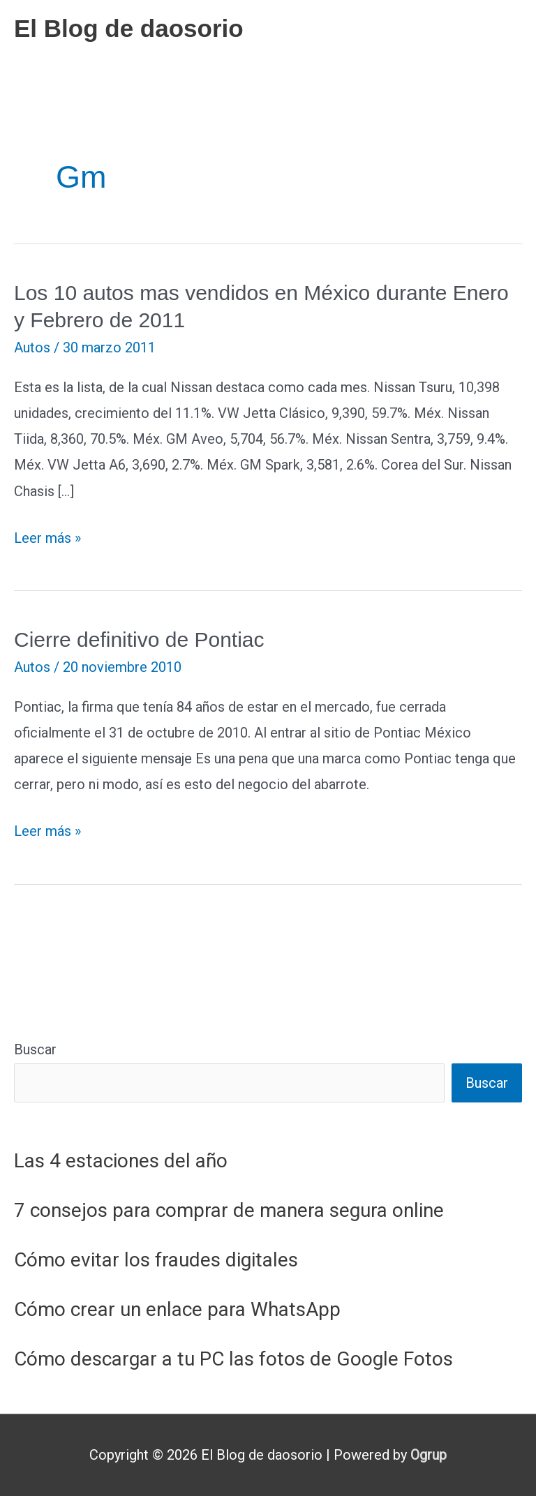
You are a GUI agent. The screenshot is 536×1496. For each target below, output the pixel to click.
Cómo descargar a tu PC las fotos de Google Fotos (233, 1358)
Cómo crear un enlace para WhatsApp (177, 1309)
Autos (32, 347)
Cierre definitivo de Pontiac (139, 639)
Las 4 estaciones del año (121, 1160)
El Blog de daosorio (129, 28)
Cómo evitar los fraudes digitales (156, 1259)
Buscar (35, 1049)
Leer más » (47, 538)
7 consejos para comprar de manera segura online (229, 1210)
